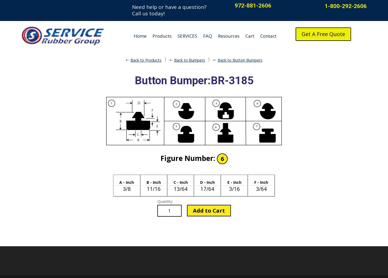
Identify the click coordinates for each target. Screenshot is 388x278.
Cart (249, 36)
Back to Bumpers (189, 60)
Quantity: (165, 201)
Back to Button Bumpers (240, 60)
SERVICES (187, 36)
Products (162, 36)
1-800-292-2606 (346, 6)
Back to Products (145, 60)
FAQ (207, 36)
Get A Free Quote (323, 34)
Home (140, 36)
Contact (268, 36)
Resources (229, 36)
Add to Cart (209, 210)
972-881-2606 (253, 5)
